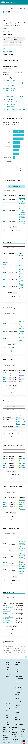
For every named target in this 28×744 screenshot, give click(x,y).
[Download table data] (11, 233)
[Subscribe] (21, 738)
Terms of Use (18, 685)
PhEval (16, 708)
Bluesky (15, 741)
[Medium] (22, 741)
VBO (7, 718)
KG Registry (6, 742)
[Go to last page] (19, 230)
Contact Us (9, 672)
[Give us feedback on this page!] (26, 657)
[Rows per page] (15, 227)
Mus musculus (7, 31)
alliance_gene (7, 69)
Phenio (8, 713)
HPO (7, 710)
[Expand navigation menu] (26, 2)
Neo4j (17, 671)
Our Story (8, 665)
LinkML (16, 710)
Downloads (18, 667)
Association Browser (18, 697)
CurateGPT (18, 722)
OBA (7, 715)
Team (7, 667)
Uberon (8, 706)
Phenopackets (19, 724)
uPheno (8, 708)
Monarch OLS (7, 731)
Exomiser (17, 705)
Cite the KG (18, 687)
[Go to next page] (16, 230)
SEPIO (7, 722)
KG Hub (5, 739)
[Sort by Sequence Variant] (15, 603)
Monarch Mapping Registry (5, 735)
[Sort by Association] (17, 195)
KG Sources (18, 692)
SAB (7, 669)
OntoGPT (17, 719)
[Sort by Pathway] (24, 319)
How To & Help (19, 678)
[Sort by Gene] (7, 195)
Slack (14, 732)
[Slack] (24, 738)
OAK (16, 715)
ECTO (7, 725)
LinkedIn (15, 737)
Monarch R (18, 674)
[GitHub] (24, 741)
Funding (8, 676)
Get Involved (15, 730)
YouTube (15, 739)
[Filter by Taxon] (15, 406)
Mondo (8, 703)
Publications (9, 674)
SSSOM (17, 712)
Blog (14, 734)
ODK (16, 717)
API (16, 669)
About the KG (18, 690)
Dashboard (18, 694)
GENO (7, 720)
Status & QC (18, 676)
